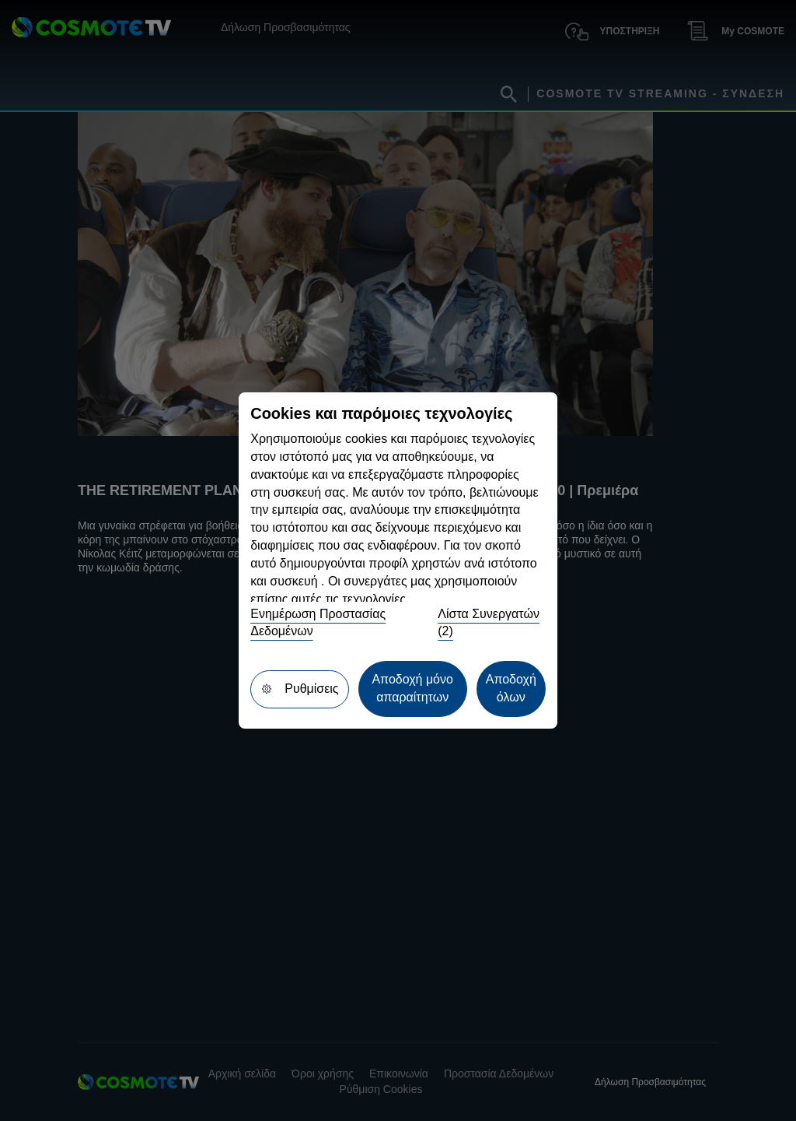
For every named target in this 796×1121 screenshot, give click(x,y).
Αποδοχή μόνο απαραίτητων (412, 688)
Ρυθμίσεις (299, 688)
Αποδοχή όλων (511, 688)
